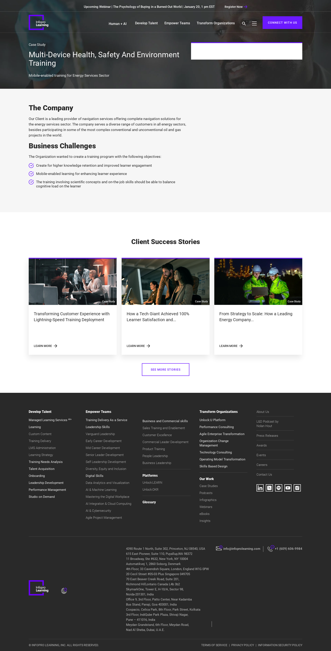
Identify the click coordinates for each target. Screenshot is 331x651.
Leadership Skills (98, 427)
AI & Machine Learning (101, 490)
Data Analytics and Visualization (107, 483)
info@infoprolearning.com (241, 549)
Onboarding (37, 476)
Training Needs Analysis (46, 462)
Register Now (236, 6)
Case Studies (208, 486)
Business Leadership (156, 463)
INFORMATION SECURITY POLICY (280, 645)
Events (261, 455)
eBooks (204, 514)
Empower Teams (177, 23)
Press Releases (267, 436)
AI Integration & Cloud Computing (108, 504)
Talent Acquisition (41, 469)
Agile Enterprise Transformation (221, 434)
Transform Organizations (216, 23)
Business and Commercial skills (165, 421)
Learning (35, 427)
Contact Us (264, 474)
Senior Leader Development (105, 455)
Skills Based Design (213, 466)
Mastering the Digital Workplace (107, 497)
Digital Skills (94, 476)
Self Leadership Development (106, 462)
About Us (262, 412)
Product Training (153, 449)
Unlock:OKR (150, 489)
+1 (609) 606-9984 (288, 549)
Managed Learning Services (50, 420)
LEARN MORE (46, 345)
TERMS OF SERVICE (214, 645)
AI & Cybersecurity (98, 511)
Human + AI (118, 24)
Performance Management (47, 490)
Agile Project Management (104, 518)
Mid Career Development (103, 448)
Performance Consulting (216, 427)
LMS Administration (42, 448)
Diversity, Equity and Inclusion (106, 469)
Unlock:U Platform (212, 420)
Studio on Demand (42, 497)
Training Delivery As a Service (106, 420)
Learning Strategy (41, 455)
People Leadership (155, 456)
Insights (204, 521)
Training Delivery (40, 441)
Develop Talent (146, 23)
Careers (261, 465)
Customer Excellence (157, 435)
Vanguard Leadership (100, 434)
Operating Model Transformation (222, 459)
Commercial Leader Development (165, 442)
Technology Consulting (215, 452)
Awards (261, 445)
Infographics (208, 500)
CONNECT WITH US (282, 22)
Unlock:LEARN (152, 482)
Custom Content (40, 434)
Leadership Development (46, 483)
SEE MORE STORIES (165, 369)
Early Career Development (104, 441)
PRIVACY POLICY (242, 645)
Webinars (205, 507)
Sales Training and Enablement (163, 428)
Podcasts (206, 493)
